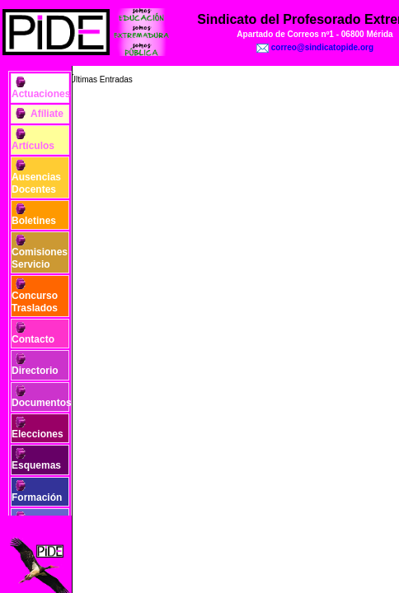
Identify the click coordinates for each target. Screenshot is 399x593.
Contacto (33, 339)
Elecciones (37, 434)
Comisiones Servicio (40, 257)
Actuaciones (41, 94)
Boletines (34, 220)
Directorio (35, 370)
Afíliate (47, 113)
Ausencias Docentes (36, 182)
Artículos (33, 146)
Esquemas (36, 465)
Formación (37, 497)
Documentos (42, 403)
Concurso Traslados (35, 301)
